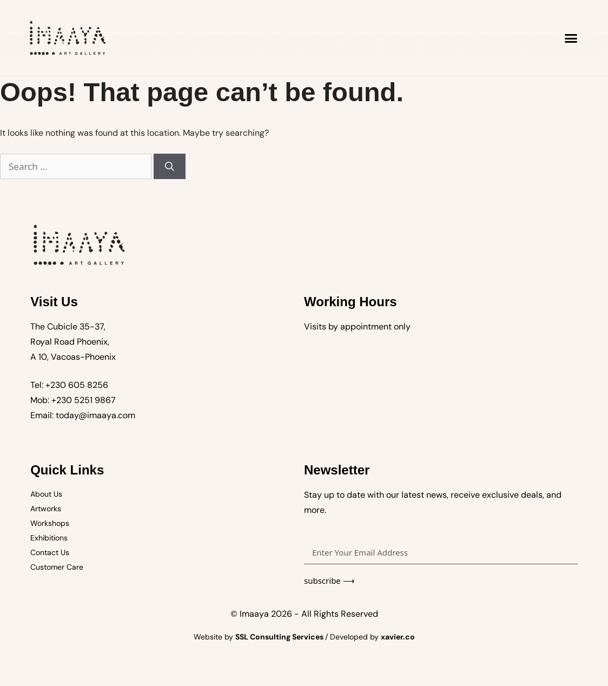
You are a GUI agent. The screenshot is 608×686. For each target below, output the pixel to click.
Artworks (45, 508)
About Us (46, 494)
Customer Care (56, 567)
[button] (571, 38)
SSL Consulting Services (280, 637)
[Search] (170, 167)
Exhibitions (49, 538)
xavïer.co (398, 637)
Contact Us (49, 552)
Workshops (49, 523)
